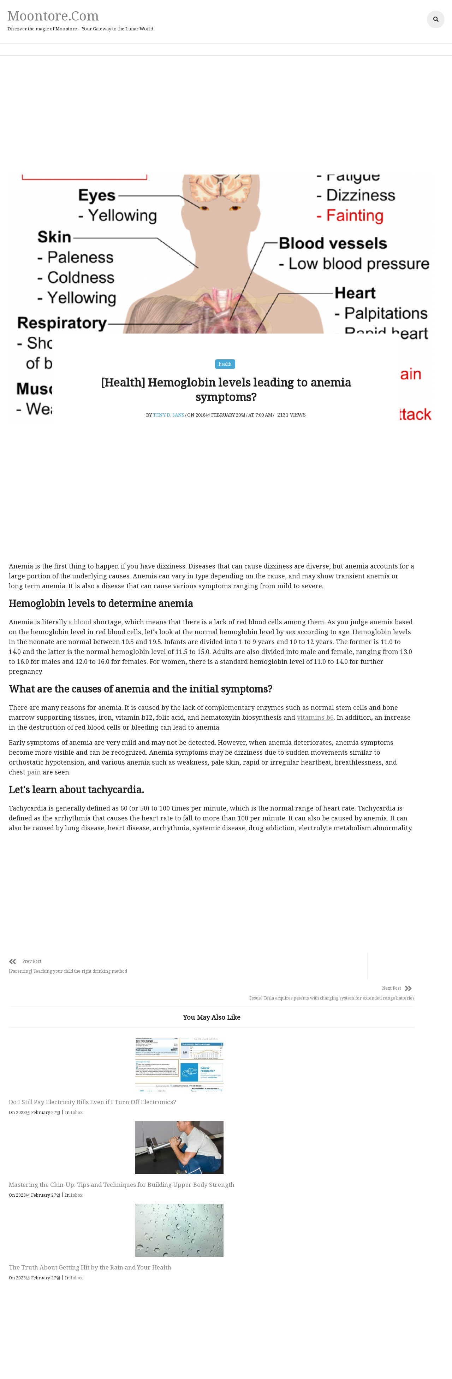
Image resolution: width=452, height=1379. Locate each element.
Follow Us (230, 1236)
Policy (210, 1363)
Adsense (255, 1363)
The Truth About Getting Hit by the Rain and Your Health (259, 1155)
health (225, 354)
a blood (92, 628)
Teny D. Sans (169, 410)
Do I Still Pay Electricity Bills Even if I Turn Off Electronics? (64, 1155)
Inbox (89, 1170)
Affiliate (231, 1363)
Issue (347, 762)
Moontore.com (60, 15)
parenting (354, 780)
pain (110, 818)
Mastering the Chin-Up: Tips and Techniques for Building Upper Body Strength (158, 1159)
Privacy (190, 1363)
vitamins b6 (135, 753)
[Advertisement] (226, 113)
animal (350, 710)
